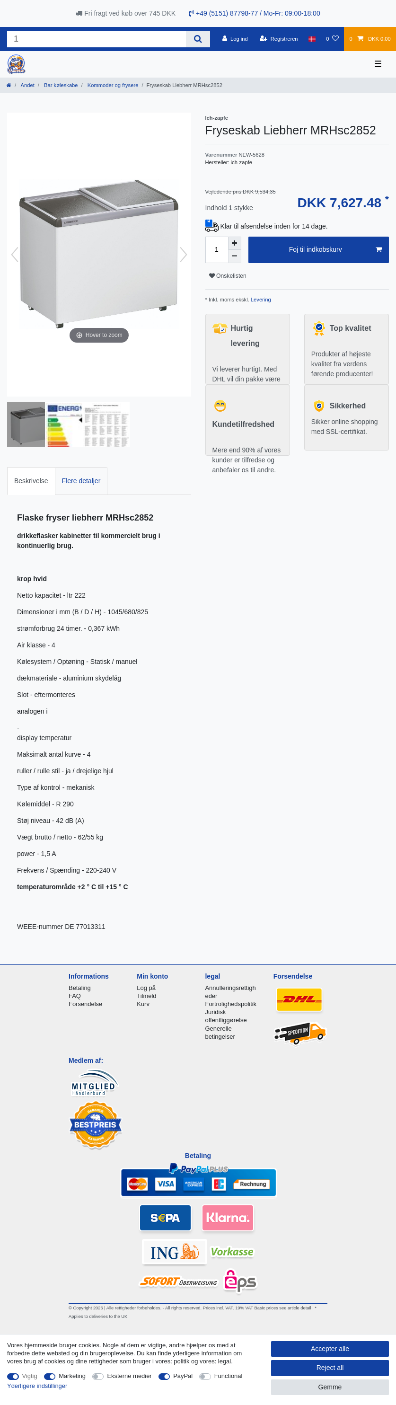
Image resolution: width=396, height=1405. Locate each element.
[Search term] (96, 39)
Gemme (330, 1387)
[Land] (312, 39)
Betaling (80, 987)
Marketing (72, 1375)
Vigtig (29, 1375)
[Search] (198, 39)
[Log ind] (235, 39)
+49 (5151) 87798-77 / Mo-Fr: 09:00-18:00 (254, 13)
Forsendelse (85, 1003)
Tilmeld (146, 995)
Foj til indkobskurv (335, 250)
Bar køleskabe (60, 85)
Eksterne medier (129, 1375)
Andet (27, 85)
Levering (260, 299)
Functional (228, 1375)
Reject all (330, 1367)
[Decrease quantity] (234, 256)
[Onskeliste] (332, 39)
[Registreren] (279, 39)
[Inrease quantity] (234, 243)
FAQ (75, 995)
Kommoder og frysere (112, 85)
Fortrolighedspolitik (230, 1003)
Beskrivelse (31, 481)
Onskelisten (227, 276)
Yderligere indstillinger (37, 1385)
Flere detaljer (81, 481)
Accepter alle (330, 1348)
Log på (146, 987)
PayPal (183, 1375)
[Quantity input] (216, 250)
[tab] (31, 481)
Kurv (143, 1003)
